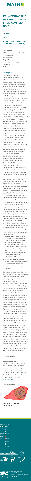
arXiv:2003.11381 (16, 370)
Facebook (7, 433)
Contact (2, 434)
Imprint (2, 433)
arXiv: (8, 379)
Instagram (7, 441)
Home (1, 428)
